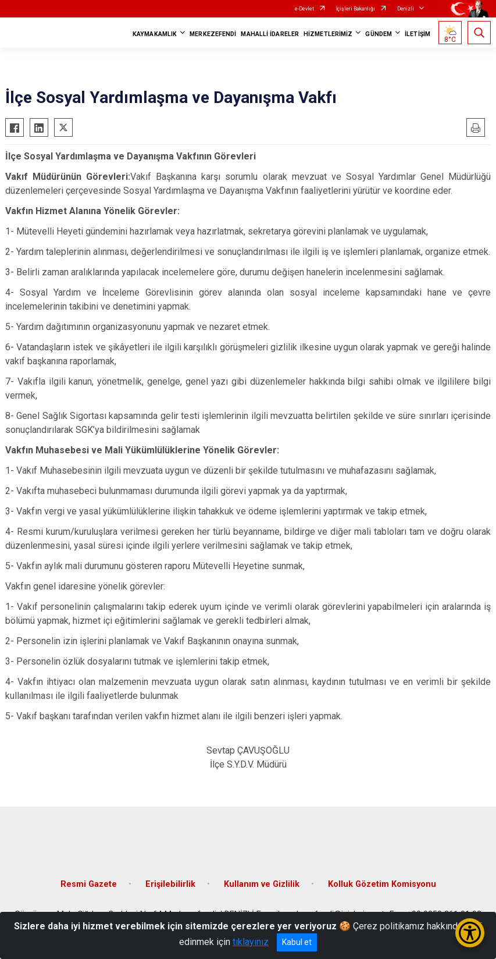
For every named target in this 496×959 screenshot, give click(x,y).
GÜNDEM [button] (378, 34)
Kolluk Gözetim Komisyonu (382, 884)
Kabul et (297, 942)
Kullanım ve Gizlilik (261, 884)
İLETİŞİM (417, 34)
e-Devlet (304, 9)
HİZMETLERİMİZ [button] (328, 34)
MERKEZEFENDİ (213, 34)
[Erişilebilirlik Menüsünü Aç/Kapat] (469, 932)
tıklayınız (251, 941)
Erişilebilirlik (170, 884)
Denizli (405, 9)
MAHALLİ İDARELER (270, 34)
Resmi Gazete (88, 884)
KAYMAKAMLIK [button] (155, 34)
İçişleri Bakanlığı (355, 9)
